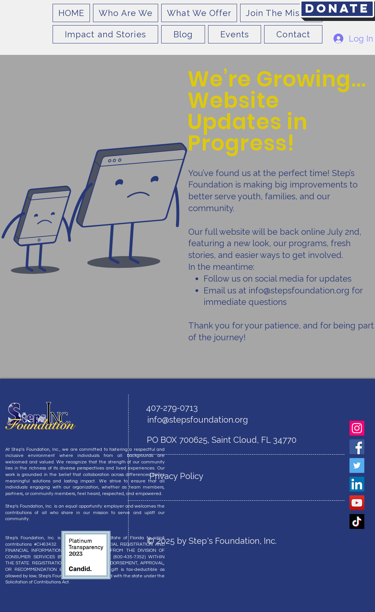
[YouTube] (356, 502)
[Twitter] (356, 465)
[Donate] (337, 9)
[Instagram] (356, 428)
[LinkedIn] (356, 484)
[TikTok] (356, 521)
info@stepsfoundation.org (298, 290)
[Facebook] (356, 446)
